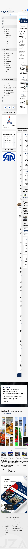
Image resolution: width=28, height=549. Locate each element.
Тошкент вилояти (9, 73)
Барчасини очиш (21, 375)
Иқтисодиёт (8, 35)
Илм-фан (8, 39)
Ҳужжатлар (8, 31)
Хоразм (7, 77)
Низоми (7, 95)
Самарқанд (8, 67)
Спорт (7, 43)
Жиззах (7, 59)
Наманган (8, 65)
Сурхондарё (8, 71)
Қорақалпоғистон (10, 51)
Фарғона (7, 75)
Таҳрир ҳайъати (9, 90)
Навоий (7, 63)
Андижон (8, 55)
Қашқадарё (8, 61)
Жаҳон (7, 46)
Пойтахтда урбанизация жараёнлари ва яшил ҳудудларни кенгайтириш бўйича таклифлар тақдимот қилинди (23, 104)
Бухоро (7, 57)
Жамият (7, 33)
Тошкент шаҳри (9, 53)
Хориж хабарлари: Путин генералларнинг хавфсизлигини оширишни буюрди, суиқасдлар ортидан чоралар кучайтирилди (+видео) (12, 466)
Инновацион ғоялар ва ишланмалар (11, 88)
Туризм (7, 44)
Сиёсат (7, 29)
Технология (8, 37)
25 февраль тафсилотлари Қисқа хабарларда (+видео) (18, 462)
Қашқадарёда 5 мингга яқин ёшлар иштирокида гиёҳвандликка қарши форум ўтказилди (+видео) (4, 464)
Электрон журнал (9, 81)
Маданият (8, 41)
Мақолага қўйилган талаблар (10, 93)
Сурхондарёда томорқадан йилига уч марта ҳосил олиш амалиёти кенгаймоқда (23, 33)
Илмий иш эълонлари (10, 83)
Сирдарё (7, 69)
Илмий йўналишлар (10, 85)
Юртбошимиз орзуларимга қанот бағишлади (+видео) (25, 462)
